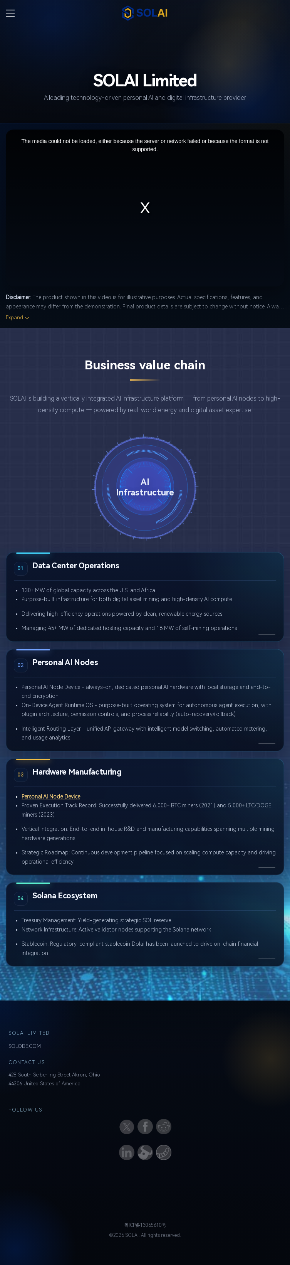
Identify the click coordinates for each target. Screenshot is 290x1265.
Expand (14, 317)
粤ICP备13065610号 (145, 1225)
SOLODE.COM (24, 1046)
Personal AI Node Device (51, 796)
